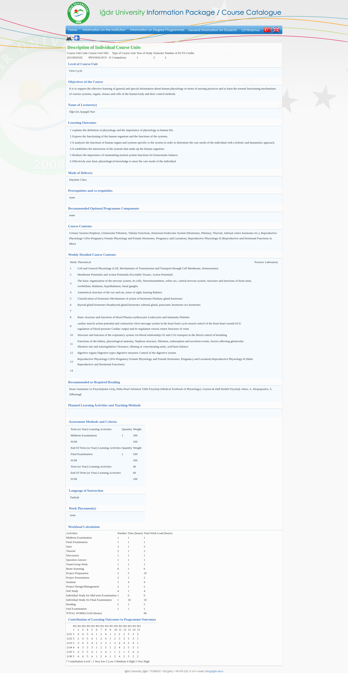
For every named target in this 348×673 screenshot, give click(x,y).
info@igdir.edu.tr (214, 671)
